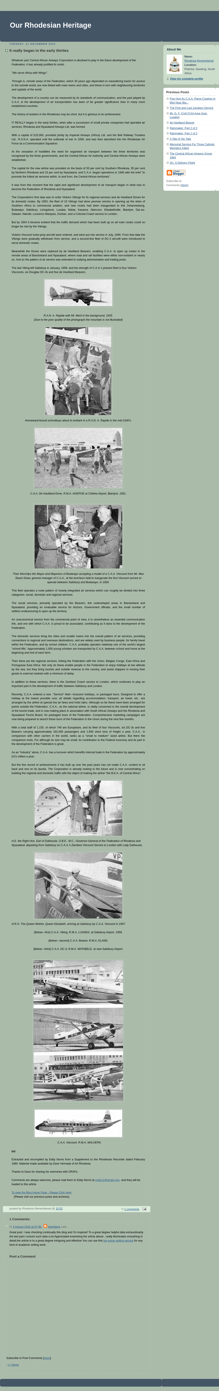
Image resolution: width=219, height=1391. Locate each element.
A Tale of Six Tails (180, 138)
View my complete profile (186, 78)
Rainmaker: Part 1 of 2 (183, 133)
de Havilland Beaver (182, 122)
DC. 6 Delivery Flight (182, 162)
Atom (47, 1358)
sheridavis (54, 1226)
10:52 (59, 1208)
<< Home (13, 1364)
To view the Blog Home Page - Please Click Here (41, 1192)
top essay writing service (118, 1240)
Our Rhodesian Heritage (50, 25)
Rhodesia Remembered (199, 60)
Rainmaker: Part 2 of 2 (183, 128)
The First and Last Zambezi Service (191, 108)
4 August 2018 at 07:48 (27, 1226)
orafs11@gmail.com (107, 1180)
